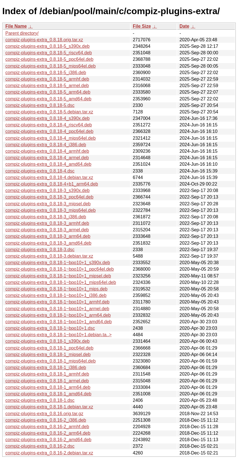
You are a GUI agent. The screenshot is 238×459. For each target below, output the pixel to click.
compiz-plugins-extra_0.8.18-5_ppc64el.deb (49, 59)
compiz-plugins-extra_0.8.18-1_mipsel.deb (48, 354)
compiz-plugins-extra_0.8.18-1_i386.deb (45, 367)
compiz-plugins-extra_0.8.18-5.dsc (40, 105)
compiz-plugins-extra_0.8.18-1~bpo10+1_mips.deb (56, 288)
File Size (142, 26)
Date (184, 26)
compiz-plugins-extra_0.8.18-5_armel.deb (47, 85)
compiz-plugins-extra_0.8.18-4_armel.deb (47, 157)
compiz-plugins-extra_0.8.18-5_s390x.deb (47, 46)
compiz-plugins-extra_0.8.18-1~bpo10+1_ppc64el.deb (59, 269)
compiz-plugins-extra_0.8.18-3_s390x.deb (47, 190)
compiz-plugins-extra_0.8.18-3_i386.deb (45, 216)
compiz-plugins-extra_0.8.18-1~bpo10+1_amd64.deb (58, 321)
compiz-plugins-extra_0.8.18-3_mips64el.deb (50, 210)
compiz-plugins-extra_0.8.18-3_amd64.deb (48, 243)
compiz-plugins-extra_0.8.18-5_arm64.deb (47, 92)
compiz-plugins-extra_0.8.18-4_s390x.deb (47, 118)
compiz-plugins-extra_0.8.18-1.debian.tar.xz (49, 406)
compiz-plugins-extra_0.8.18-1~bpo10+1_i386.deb (56, 295)
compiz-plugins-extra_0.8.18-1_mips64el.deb (50, 361)
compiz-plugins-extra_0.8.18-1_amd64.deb (48, 393)
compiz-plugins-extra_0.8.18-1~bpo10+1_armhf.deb (57, 301)
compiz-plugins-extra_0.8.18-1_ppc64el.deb (49, 348)
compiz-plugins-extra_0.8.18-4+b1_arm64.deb (51, 184)
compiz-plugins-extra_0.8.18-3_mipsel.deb (48, 203)
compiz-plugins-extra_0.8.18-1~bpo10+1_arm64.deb (58, 315)
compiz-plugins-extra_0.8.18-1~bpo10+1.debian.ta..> (58, 334)
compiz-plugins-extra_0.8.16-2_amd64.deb (48, 439)
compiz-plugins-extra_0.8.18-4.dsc (40, 171)
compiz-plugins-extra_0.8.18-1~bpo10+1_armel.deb (57, 308)
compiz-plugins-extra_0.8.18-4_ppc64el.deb (49, 131)
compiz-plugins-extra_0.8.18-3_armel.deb (47, 229)
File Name (16, 26)
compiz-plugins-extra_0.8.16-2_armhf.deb (47, 426)
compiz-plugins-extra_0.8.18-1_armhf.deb (47, 374)
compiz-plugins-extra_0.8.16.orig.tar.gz (44, 413)
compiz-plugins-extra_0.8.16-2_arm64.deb (47, 433)
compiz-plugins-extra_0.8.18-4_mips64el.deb (50, 138)
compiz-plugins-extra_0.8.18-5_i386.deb (45, 72)
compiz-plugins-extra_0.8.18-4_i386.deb (45, 144)
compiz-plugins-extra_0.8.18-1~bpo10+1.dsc (50, 328)
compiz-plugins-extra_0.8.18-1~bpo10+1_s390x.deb (57, 262)
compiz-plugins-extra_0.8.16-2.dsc (40, 446)
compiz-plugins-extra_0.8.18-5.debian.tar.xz (49, 111)
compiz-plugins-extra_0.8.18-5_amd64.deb (48, 98)
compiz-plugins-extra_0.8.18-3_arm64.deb (47, 236)
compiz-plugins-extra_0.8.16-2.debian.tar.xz (49, 453)
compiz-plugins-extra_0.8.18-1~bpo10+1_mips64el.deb (60, 282)
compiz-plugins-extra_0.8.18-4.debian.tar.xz (49, 177)
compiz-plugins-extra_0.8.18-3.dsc (40, 249)
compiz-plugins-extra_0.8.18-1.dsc (40, 400)
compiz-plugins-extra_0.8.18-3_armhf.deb (47, 223)
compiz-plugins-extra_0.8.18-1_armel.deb (47, 380)
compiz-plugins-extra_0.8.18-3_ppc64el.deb (49, 197)
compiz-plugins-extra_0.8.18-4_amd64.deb (48, 164)
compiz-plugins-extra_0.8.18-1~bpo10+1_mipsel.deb (58, 275)
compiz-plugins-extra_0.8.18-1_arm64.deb (47, 387)
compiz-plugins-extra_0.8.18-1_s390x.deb (47, 341)
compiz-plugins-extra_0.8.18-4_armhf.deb (47, 151)
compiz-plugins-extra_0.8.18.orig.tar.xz (44, 39)
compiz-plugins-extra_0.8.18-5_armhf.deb (47, 79)
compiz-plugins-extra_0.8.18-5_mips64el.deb (50, 66)
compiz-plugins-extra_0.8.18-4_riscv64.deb (48, 124)
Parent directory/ (21, 33)
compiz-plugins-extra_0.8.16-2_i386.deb (45, 420)
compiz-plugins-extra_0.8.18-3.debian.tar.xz (49, 256)
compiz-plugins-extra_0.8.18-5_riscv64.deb (48, 52)
